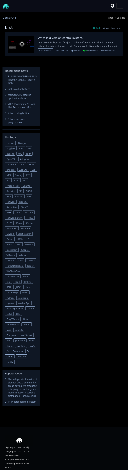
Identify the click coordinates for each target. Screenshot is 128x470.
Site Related (45, 50)
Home (109, 17)
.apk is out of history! (19, 89)
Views (106, 28)
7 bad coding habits (18, 113)
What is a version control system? (60, 38)
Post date (115, 28)
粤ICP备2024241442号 (17, 447)
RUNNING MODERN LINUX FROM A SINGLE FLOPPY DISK (22, 80)
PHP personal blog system (22, 401)
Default (97, 28)
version (121, 17)
